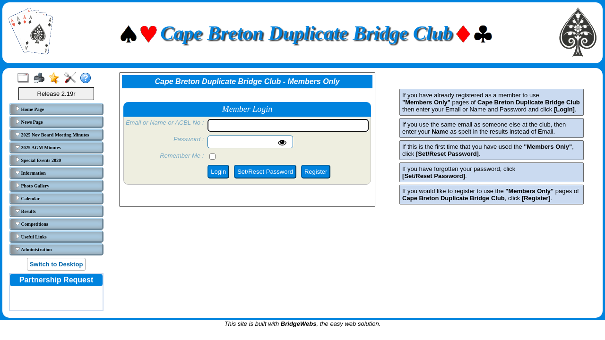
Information (30, 173)
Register (315, 171)
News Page (29, 122)
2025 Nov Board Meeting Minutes (52, 134)
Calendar (27, 198)
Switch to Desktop (56, 264)
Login (218, 171)
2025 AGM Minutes (37, 147)
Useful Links (31, 236)
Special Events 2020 (38, 160)
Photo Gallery (32, 185)
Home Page (29, 109)
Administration (33, 249)
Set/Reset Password (265, 171)
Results (25, 211)
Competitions (31, 224)
